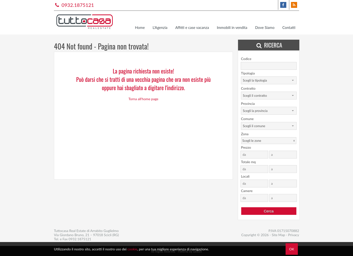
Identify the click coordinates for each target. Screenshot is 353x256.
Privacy (293, 235)
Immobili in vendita (232, 27)
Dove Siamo (265, 27)
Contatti (288, 27)
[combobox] (269, 80)
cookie (132, 249)
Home (140, 27)
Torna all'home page (143, 99)
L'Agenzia (160, 27)
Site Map (278, 235)
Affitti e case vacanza (192, 27)
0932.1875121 (74, 5)
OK (291, 249)
